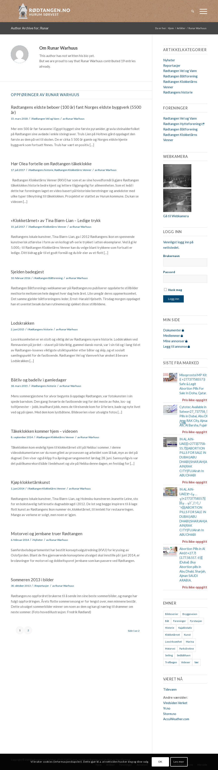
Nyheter (38, 539)
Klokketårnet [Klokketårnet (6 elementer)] (172, 634)
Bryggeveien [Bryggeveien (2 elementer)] (189, 614)
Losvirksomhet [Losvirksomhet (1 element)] (173, 641)
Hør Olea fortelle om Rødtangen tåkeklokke (51, 163)
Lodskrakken (22, 323)
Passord (169, 272)
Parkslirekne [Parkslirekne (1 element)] (186, 648)
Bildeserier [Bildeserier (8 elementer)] (171, 614)
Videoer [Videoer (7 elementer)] (185, 662)
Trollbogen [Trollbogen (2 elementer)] (171, 662)
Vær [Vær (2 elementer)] (196, 662)
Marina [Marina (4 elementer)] (190, 641)
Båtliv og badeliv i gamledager (39, 379)
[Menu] (202, 11)
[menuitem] (193, 11)
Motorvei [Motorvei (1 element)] (170, 648)
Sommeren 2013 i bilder (32, 579)
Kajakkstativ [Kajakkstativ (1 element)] (185, 627)
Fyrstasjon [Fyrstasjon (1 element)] (196, 621)
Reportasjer (42, 585)
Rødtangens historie (41, 170)
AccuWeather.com (176, 719)
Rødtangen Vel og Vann (45, 118)
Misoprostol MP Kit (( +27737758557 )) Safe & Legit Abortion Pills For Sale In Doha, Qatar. (193, 384)
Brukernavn (171, 256)
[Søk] (193, 11)
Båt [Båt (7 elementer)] (167, 621)
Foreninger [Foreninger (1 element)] (179, 621)
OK (160, 761)
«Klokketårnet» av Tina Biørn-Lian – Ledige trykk (56, 220)
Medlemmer (173, 335)
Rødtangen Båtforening (49, 278)
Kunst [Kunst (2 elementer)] (187, 634)
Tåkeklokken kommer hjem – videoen (44, 431)
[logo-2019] (46, 11)
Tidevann (170, 689)
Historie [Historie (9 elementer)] (169, 627)
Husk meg (173, 290)
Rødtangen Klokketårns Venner (72, 170)
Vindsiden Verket (175, 703)
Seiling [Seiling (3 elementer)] (169, 655)
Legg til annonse (176, 346)
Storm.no (169, 714)
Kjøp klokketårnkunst (30, 482)
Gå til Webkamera (176, 216)
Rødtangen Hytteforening (184, 124)
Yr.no (166, 708)
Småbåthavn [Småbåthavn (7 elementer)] (183, 655)
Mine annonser (175, 341)
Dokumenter (173, 330)
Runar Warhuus (75, 118)
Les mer (179, 761)
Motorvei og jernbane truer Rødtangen (46, 533)
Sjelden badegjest (27, 271)
